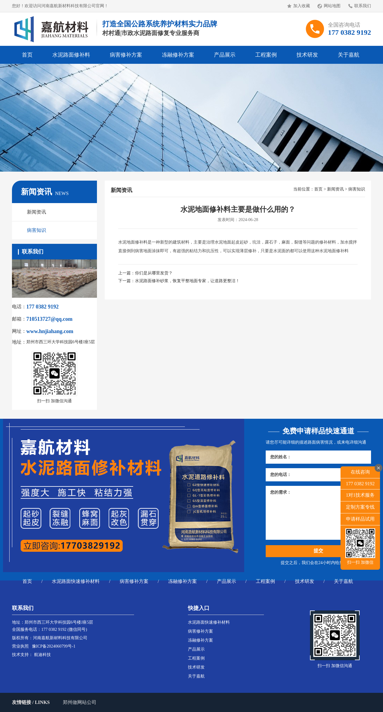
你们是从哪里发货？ (154, 273)
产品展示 (224, 55)
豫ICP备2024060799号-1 (53, 646)
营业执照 (20, 646)
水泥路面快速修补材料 (76, 581)
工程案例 (266, 55)
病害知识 (36, 230)
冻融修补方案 (178, 55)
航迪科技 (42, 654)
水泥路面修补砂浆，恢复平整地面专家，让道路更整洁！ (187, 281)
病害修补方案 (126, 55)
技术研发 (307, 55)
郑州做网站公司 (79, 702)
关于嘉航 (348, 55)
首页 (27, 55)
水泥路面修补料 (71, 55)
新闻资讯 (36, 211)
